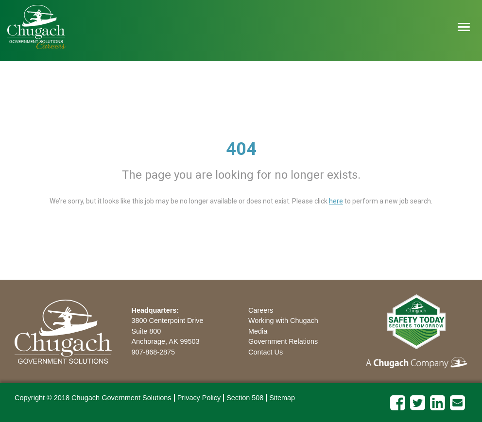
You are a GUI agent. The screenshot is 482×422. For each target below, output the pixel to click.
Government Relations (283, 341)
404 (241, 149)
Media (257, 331)
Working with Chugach (283, 320)
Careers (260, 310)
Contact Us (265, 352)
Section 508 (244, 398)
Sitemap (282, 398)
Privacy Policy (199, 398)
